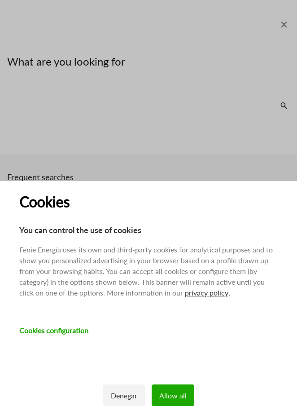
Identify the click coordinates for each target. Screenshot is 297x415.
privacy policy (206, 292)
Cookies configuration (53, 330)
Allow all (173, 395)
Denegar (124, 395)
